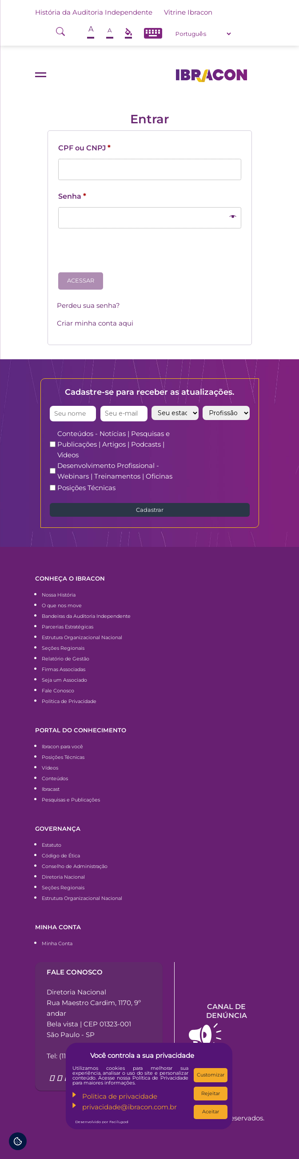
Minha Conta (57, 943)
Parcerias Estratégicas (67, 627)
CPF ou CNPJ (84, 148)
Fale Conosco (58, 691)
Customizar (210, 1075)
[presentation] (124, 253)
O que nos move (62, 605)
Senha (72, 196)
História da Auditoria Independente (93, 12)
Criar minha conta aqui (95, 323)
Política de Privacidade (69, 701)
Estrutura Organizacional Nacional (82, 637)
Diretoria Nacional (63, 877)
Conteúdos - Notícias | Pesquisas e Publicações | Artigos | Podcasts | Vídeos (113, 444)
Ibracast (51, 789)
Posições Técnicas (86, 487)
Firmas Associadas (63, 669)
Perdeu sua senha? (88, 305)
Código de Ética (61, 856)
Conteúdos (55, 778)
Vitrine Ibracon (188, 12)
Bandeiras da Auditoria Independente (86, 616)
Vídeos (50, 768)
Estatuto (51, 845)
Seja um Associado (64, 680)
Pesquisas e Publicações (71, 800)
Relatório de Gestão (65, 659)
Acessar (80, 280)
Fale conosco (75, 972)
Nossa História (59, 595)
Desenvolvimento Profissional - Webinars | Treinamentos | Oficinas (114, 470)
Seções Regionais (63, 648)
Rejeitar (210, 1093)
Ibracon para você (62, 746)
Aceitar (210, 1111)
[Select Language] (203, 34)
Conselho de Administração (75, 866)
